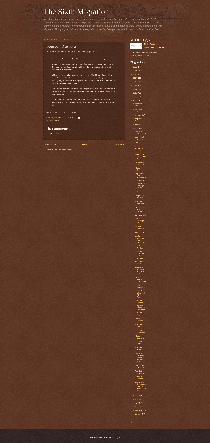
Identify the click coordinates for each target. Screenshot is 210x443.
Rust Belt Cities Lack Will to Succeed (140, 294)
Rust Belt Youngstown (140, 372)
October (138, 115)
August (138, 124)
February (138, 410)
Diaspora (55, 121)
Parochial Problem (139, 247)
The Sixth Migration (76, 11)
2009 (135, 97)
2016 (135, 71)
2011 (135, 89)
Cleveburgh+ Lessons (140, 320)
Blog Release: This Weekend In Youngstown (140, 177)
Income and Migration (139, 138)
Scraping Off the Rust (139, 197)
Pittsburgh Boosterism (140, 337)
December (139, 103)
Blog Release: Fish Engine (140, 132)
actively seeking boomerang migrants (79, 52)
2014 (135, 78)
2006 (135, 422)
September (139, 119)
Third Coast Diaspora (139, 163)
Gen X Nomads (139, 144)
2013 (135, 82)
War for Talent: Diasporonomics (140, 156)
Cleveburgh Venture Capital (139, 209)
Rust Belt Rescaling (139, 202)
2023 (135, 67)
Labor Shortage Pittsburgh (140, 221)
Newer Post (49, 144)
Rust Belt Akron (138, 348)
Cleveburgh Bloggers (139, 378)
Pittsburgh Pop (140, 232)
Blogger (117, 438)
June (137, 396)
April (137, 403)
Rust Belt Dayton (138, 314)
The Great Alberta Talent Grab (140, 279)
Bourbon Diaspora (139, 228)
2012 (135, 86)
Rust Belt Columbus (140, 331)
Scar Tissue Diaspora (139, 366)
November (139, 109)
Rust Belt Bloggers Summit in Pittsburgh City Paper (140, 305)
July (137, 128)
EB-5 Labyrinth (140, 215)
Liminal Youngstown (140, 286)
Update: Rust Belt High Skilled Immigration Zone (140, 188)
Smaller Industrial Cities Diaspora (139, 239)
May (137, 399)
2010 (135, 93)
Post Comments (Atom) (63, 150)
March (137, 407)
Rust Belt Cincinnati (139, 325)
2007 (135, 419)
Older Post (119, 144)
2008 (135, 100)
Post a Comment (56, 133)
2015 (135, 74)
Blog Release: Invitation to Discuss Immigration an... (140, 387)
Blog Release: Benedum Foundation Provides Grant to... (140, 357)
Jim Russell (151, 44)
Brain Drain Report (139, 149)
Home (85, 144)
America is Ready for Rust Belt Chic (139, 270)
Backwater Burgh (139, 263)
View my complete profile (140, 56)
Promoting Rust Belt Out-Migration (139, 255)
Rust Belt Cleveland (139, 343)
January (138, 414)
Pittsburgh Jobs (138, 169)
